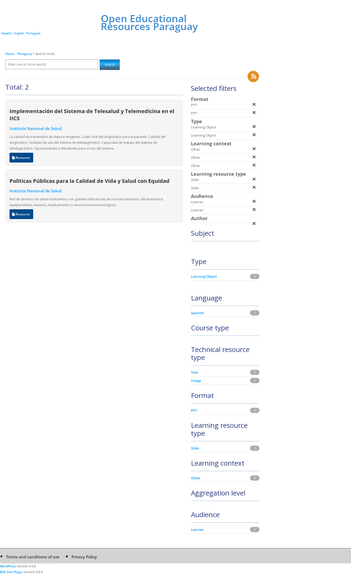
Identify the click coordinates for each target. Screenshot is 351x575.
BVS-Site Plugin (11, 572)
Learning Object (204, 276)
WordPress (8, 566)
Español (6, 33)
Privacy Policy (84, 556)
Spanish (197, 312)
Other (195, 478)
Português (33, 33)
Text (194, 372)
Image (196, 380)
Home (9, 54)
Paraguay (25, 54)
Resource (21, 157)
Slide (195, 448)
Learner (197, 529)
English (19, 33)
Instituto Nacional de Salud (35, 128)
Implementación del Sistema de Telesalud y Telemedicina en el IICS (91, 114)
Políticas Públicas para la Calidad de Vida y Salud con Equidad (89, 180)
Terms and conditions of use (33, 556)
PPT (194, 410)
